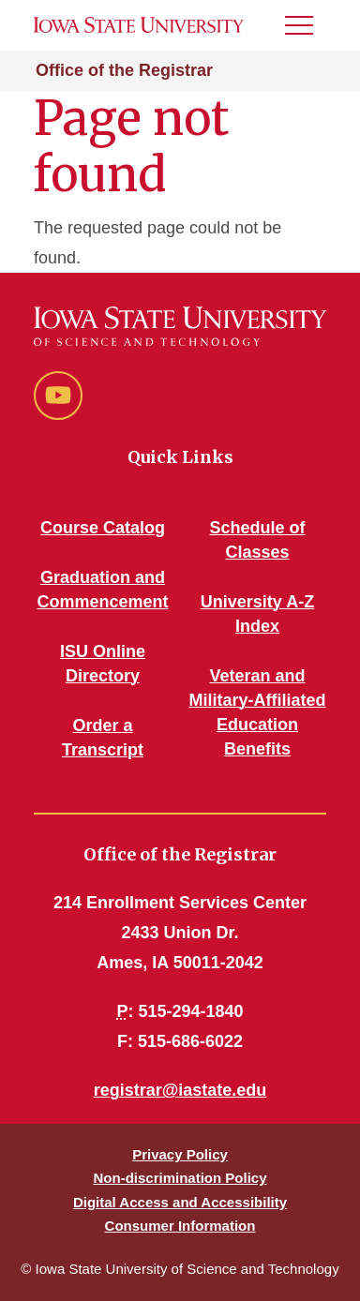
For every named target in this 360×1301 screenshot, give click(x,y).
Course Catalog (102, 527)
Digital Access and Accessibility (180, 1202)
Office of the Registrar (124, 70)
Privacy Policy (180, 1154)
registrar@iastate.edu (180, 1090)
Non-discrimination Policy (179, 1178)
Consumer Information (180, 1226)
